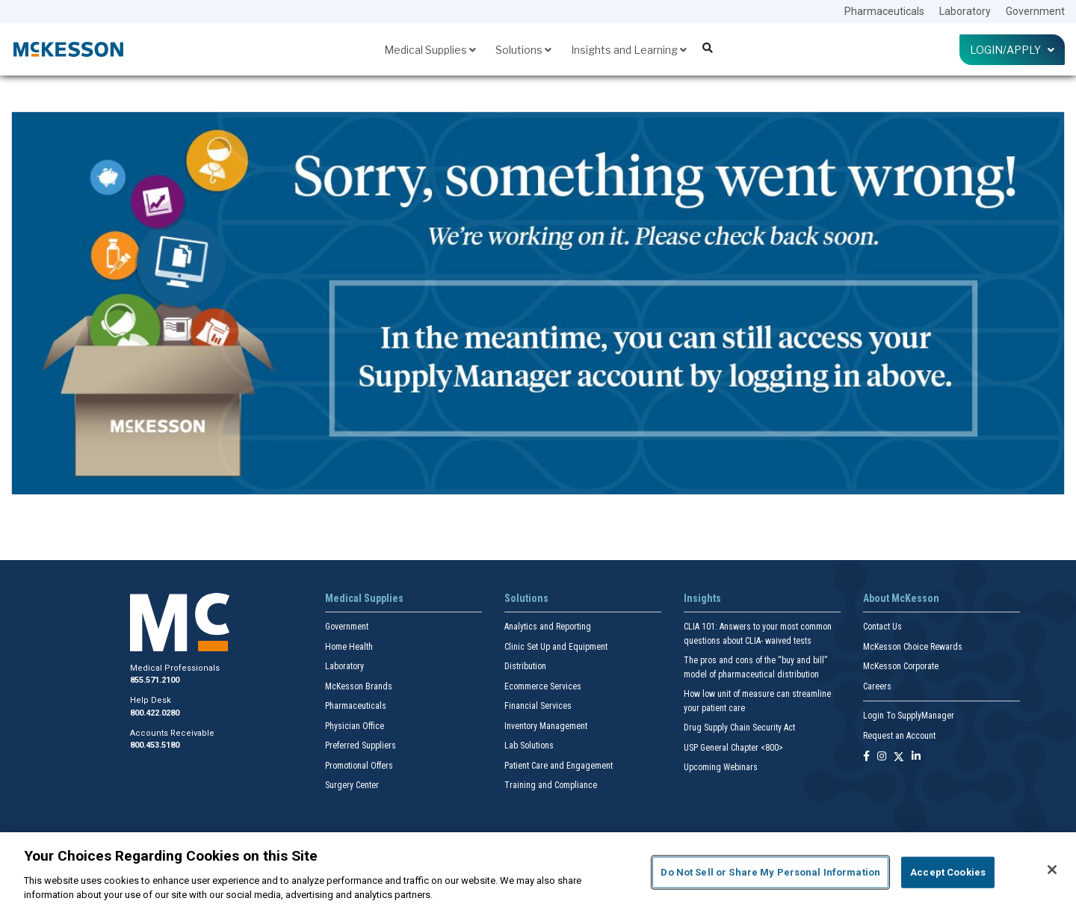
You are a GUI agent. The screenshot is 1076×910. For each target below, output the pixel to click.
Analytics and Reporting (547, 626)
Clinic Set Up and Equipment (555, 647)
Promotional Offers (359, 765)
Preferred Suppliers (360, 745)
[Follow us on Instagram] (881, 757)
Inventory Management (545, 726)
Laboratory (965, 11)
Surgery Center (352, 785)
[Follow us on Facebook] (866, 757)
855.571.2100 (154, 680)
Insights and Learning (629, 49)
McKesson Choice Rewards (912, 647)
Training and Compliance (550, 785)
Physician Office (354, 726)
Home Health (349, 647)
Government (1035, 11)
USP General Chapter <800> (733, 748)
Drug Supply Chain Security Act (739, 727)
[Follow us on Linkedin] (916, 757)
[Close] (1052, 869)
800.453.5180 (154, 745)
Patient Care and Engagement (558, 765)
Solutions (523, 49)
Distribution (525, 666)
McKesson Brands (358, 686)
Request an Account (899, 736)
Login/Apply (1012, 49)
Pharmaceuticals (884, 11)
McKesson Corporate (901, 666)
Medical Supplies (430, 49)
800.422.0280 (154, 713)
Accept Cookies (948, 872)
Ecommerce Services (542, 686)
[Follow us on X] (899, 757)
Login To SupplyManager (908, 715)
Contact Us (882, 626)
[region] (538, 871)
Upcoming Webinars (721, 767)
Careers (877, 686)
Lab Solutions (529, 745)
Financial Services (538, 706)
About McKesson (901, 598)
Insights (702, 598)
